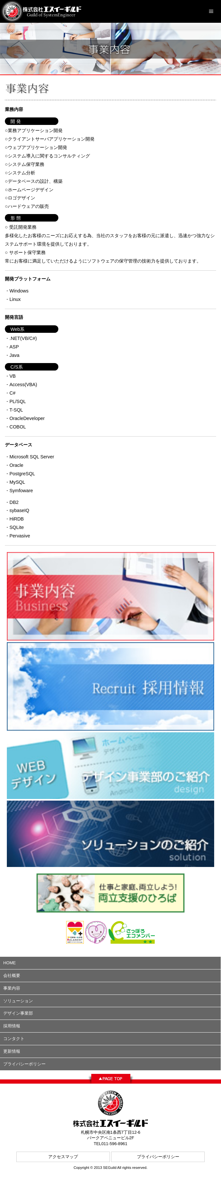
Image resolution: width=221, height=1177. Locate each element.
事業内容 (11, 988)
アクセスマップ (63, 1156)
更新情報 (11, 1051)
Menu (211, 11)
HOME (9, 962)
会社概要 (11, 975)
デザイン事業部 (18, 1013)
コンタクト (13, 1038)
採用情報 (11, 1025)
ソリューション (18, 1000)
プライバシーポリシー (24, 1064)
